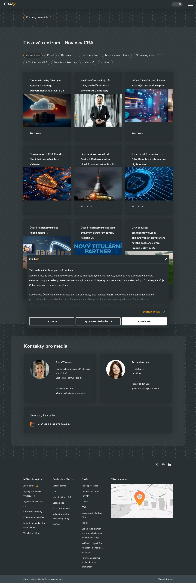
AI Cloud (56, 524)
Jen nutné (51, 321)
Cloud (50, 55)
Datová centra (90, 55)
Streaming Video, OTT (149, 55)
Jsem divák (30, 485)
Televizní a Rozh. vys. (66, 62)
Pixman (169, 579)
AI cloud (105, 62)
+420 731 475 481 (141, 384)
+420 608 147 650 (65, 388)
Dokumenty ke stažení (34, 517)
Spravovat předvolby (98, 321)
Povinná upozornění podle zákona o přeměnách (91, 562)
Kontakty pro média (37, 17)
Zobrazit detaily (151, 311)
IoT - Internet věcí (61, 508)
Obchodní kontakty (32, 511)
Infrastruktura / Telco (62, 497)
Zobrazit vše (33, 55)
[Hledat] (177, 4)
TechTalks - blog (31, 533)
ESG (84, 507)
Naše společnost (90, 485)
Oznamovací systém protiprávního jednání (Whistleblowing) (92, 533)
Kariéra (85, 501)
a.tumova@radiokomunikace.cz (71, 393)
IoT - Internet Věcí (36, 62)
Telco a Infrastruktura (117, 55)
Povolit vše (144, 321)
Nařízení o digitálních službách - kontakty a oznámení (92, 548)
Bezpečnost (67, 55)
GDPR (85, 523)
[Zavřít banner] (166, 259)
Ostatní (89, 62)
